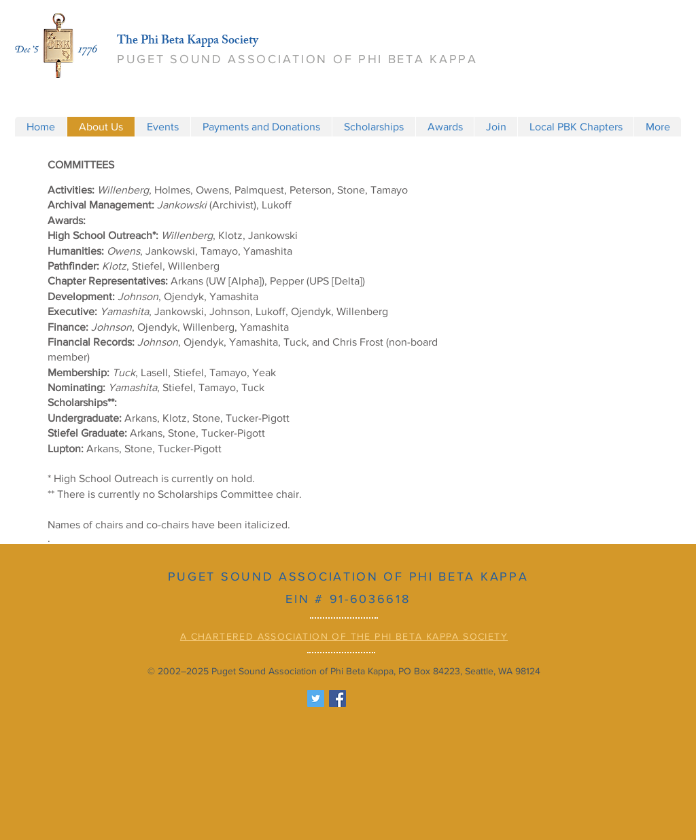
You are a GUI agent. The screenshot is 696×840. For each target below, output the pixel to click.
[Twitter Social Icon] (315, 698)
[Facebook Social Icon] (337, 698)
